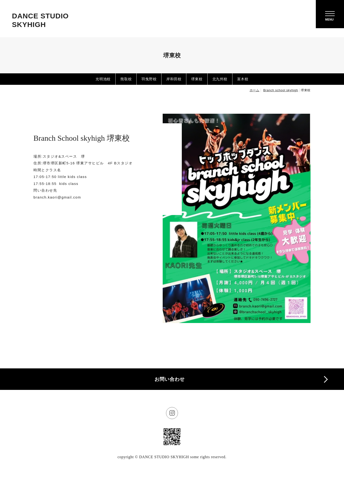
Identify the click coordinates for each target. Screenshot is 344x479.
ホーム (254, 90)
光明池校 (103, 79)
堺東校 (196, 79)
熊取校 (126, 79)
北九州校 (219, 79)
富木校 (242, 79)
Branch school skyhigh (280, 90)
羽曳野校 (148, 79)
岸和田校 (173, 79)
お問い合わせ (170, 379)
